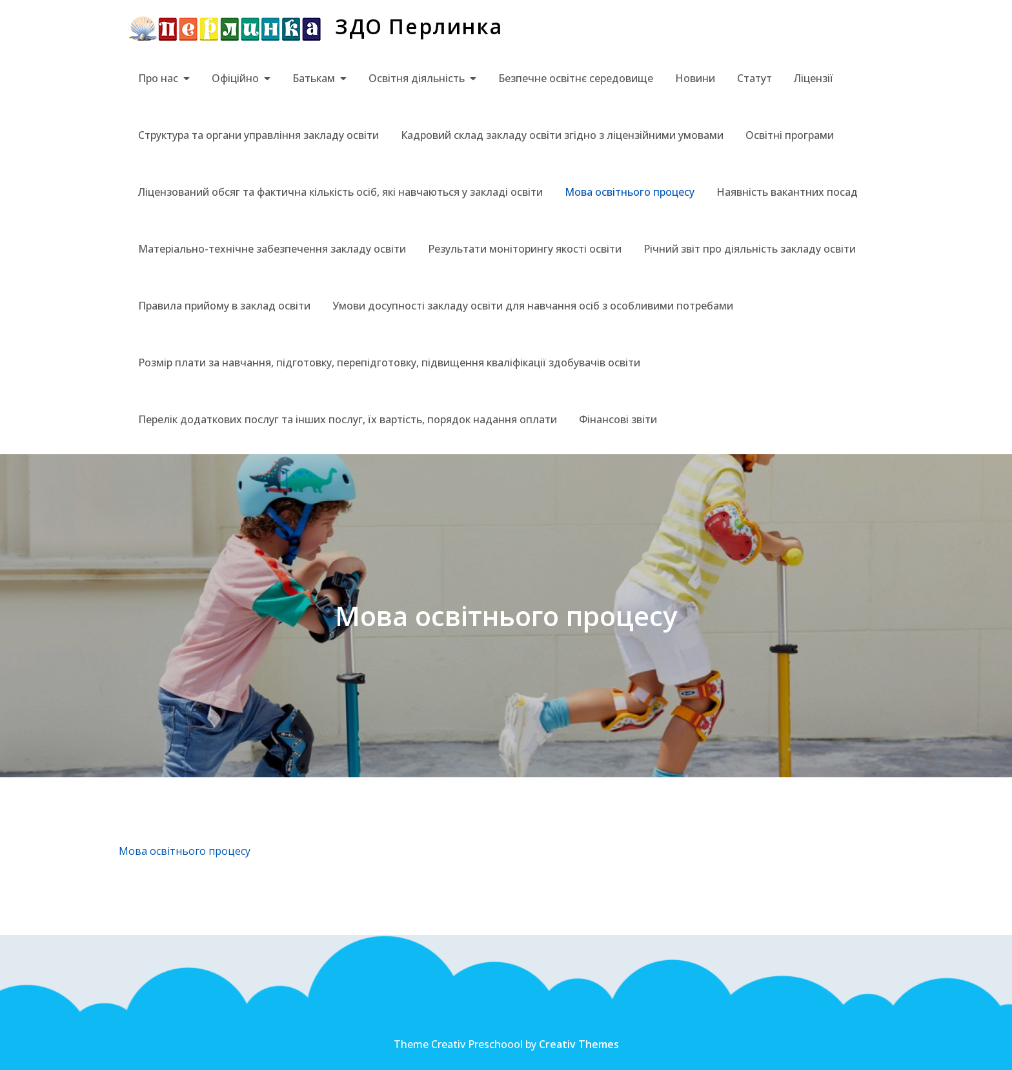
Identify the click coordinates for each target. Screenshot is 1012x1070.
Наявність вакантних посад (787, 192)
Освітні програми (789, 135)
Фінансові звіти (618, 419)
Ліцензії (813, 78)
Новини (695, 78)
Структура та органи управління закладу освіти (258, 135)
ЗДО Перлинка (418, 26)
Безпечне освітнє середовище (575, 78)
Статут (754, 78)
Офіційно (235, 78)
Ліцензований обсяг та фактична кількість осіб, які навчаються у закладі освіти (340, 192)
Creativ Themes (579, 1044)
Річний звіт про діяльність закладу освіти (749, 249)
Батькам (313, 78)
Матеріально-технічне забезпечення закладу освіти (272, 249)
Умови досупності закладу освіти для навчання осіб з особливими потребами (532, 306)
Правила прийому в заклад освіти (224, 306)
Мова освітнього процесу (629, 192)
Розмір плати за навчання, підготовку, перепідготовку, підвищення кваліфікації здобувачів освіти (389, 362)
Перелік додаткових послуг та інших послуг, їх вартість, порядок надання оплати (347, 419)
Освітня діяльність (417, 78)
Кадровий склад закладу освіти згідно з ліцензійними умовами (562, 135)
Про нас (158, 78)
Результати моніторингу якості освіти (525, 249)
